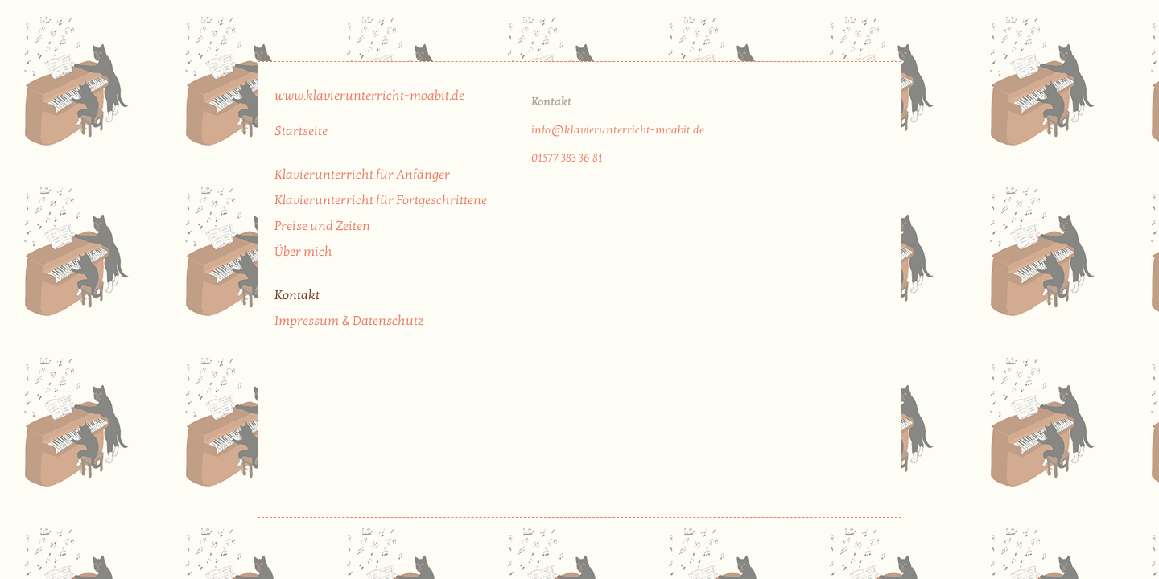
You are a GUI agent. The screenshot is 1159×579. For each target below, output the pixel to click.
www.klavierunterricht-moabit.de (369, 96)
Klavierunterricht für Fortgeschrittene (380, 200)
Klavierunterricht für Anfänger (362, 174)
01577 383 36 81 (567, 158)
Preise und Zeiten (322, 226)
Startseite (301, 131)
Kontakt (297, 295)
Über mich (303, 252)
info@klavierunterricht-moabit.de (617, 130)
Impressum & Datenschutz (349, 321)
